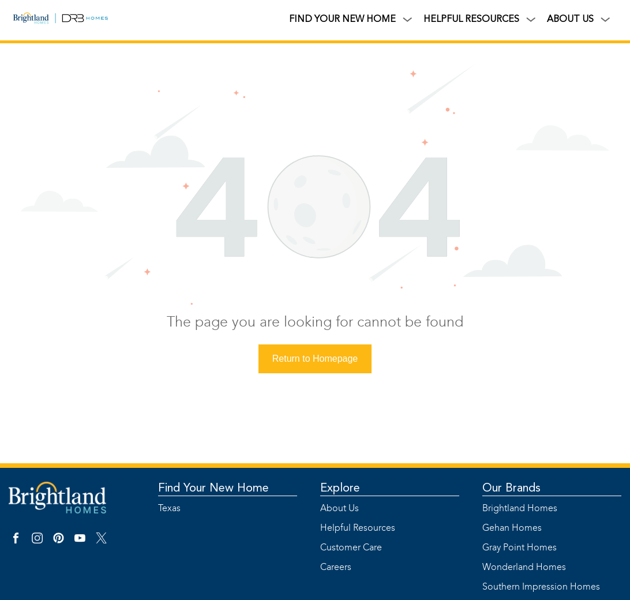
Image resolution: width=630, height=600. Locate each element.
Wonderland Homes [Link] (513, 567)
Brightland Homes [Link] (513, 508)
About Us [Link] (339, 508)
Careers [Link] (335, 567)
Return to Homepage (315, 358)
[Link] (35, 20)
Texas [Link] (169, 508)
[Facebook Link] (16, 543)
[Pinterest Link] (58, 543)
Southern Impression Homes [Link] (513, 587)
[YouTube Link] (80, 543)
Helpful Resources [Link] (351, 528)
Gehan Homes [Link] (512, 528)
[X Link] (101, 543)
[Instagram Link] (37, 543)
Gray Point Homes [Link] (513, 548)
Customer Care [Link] (351, 548)
